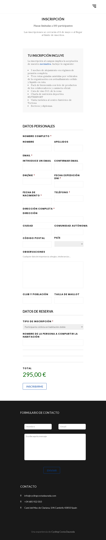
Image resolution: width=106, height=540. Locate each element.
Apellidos (61, 141)
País (57, 237)
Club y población (35, 294)
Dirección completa (39, 208)
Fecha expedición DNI (67, 177)
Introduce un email (37, 160)
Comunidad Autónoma (68, 225)
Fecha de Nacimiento (32, 194)
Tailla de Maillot (67, 294)
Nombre (28, 141)
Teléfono (62, 192)
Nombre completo (37, 136)
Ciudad (28, 225)
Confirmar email (66, 160)
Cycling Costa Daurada (63, 531)
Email (27, 155)
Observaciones (34, 251)
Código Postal (34, 238)
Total (27, 368)
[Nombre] (37, 148)
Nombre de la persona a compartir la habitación (50, 335)
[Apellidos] (68, 148)
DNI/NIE (29, 175)
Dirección (30, 213)
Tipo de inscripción (38, 321)
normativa (45, 63)
